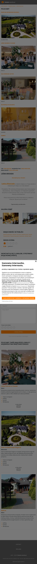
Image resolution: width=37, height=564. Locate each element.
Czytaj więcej (5, 294)
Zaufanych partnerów (23, 283)
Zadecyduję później (7, 301)
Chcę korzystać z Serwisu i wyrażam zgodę (18, 298)
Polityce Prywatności (21, 286)
